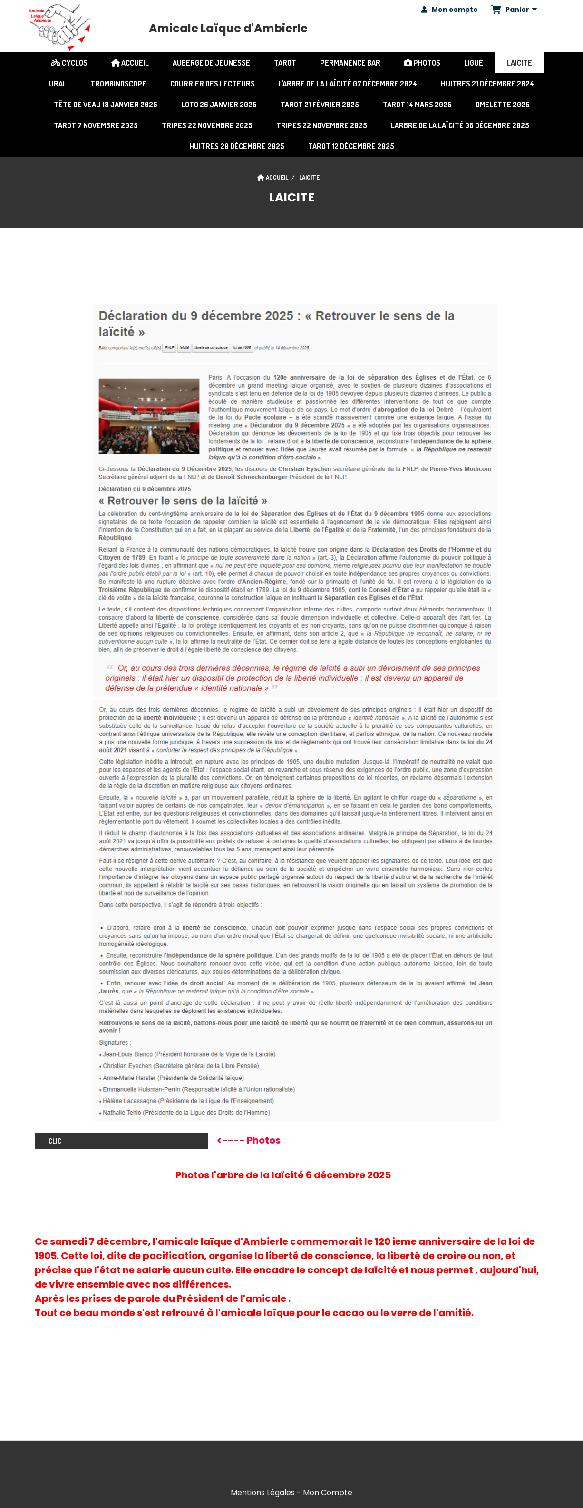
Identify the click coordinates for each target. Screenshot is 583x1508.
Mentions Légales (263, 1492)
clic (121, 1141)
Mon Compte (327, 1492)
